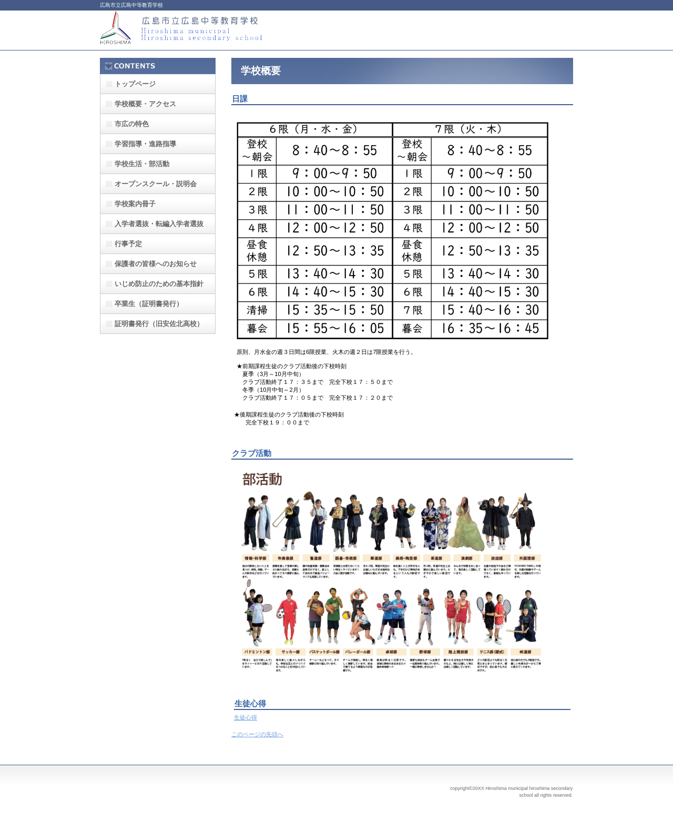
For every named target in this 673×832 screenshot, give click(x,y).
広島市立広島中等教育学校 (205, 30)
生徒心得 (245, 717)
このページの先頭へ (257, 734)
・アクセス (145, 104)
